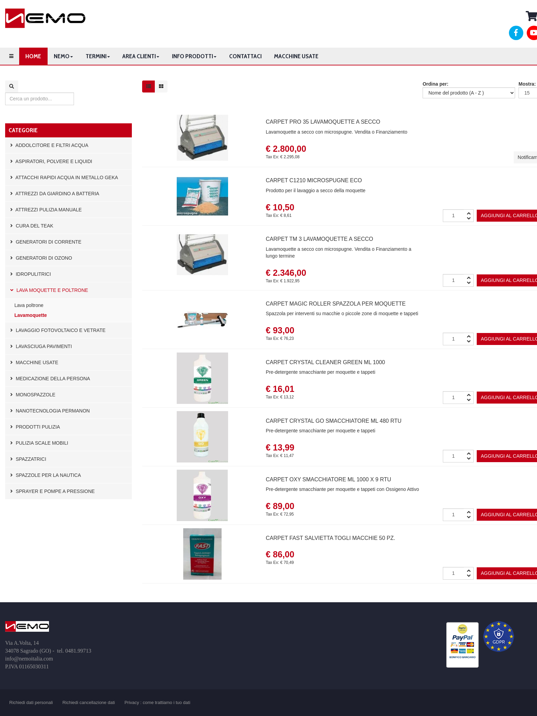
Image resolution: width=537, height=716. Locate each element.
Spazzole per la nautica (45, 475)
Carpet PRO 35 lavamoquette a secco (323, 122)
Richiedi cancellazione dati (88, 702)
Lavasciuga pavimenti (41, 346)
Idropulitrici (30, 274)
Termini (98, 56)
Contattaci (245, 56)
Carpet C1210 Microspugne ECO (314, 180)
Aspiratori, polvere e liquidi (51, 161)
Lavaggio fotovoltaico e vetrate (57, 330)
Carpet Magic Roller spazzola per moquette (335, 304)
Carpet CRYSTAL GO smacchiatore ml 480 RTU (333, 421)
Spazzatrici (28, 459)
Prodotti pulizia (35, 427)
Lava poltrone (28, 305)
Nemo (63, 56)
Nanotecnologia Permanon (50, 410)
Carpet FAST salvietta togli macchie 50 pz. (330, 538)
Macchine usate (296, 56)
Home (33, 56)
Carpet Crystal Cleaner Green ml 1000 (325, 362)
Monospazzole (32, 394)
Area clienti (140, 56)
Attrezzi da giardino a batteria (54, 193)
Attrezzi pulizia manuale (46, 209)
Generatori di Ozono (41, 258)
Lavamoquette (30, 315)
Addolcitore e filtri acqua (49, 145)
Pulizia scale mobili (39, 443)
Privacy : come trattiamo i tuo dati (157, 702)
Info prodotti (194, 56)
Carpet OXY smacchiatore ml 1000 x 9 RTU (328, 479)
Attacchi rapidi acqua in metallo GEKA (64, 177)
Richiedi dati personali (31, 702)
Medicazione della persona (50, 378)
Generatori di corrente (46, 242)
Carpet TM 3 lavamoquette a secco (319, 239)
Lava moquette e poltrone (49, 290)
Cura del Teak (31, 226)
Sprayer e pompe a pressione (52, 491)
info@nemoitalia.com (29, 659)
